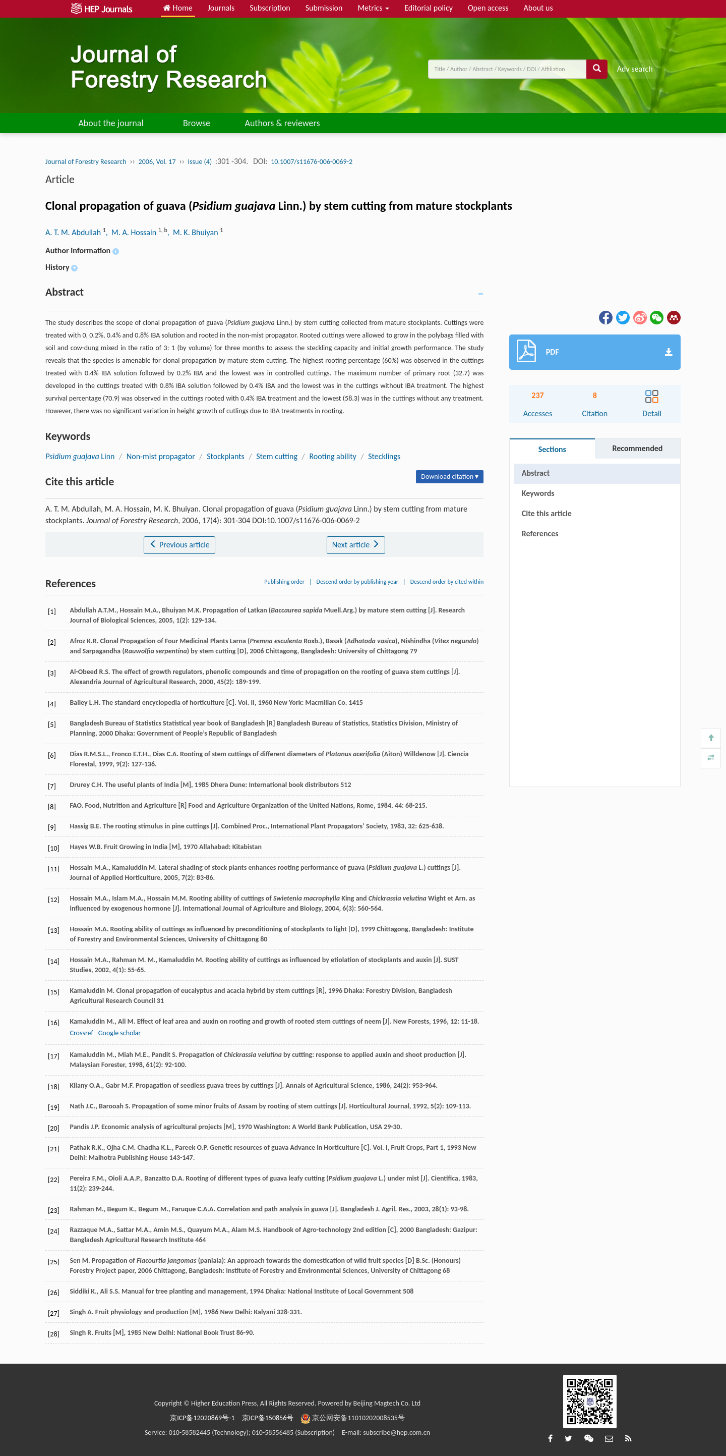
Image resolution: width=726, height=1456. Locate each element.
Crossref (81, 1033)
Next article (356, 544)
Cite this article (547, 513)
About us (538, 8)
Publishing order (284, 581)
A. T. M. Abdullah (74, 232)
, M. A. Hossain (132, 232)
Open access (488, 8)
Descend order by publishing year (357, 581)
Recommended (637, 448)
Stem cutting (276, 456)
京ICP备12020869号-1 (202, 1418)
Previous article (179, 544)
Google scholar (119, 1033)
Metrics (373, 8)
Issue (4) (200, 161)
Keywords (538, 493)
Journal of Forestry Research (86, 161)
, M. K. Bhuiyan (193, 232)
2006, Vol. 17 (157, 161)
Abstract (536, 473)
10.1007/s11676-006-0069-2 (311, 161)
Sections (552, 449)
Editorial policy (428, 8)
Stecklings (384, 456)
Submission (324, 8)
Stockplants (226, 456)
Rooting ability (332, 456)
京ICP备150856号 (268, 1418)
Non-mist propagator (161, 456)
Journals (221, 8)
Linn (79, 456)
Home (178, 8)
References (540, 533)
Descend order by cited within (447, 581)
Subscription (270, 8)
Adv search (635, 69)
